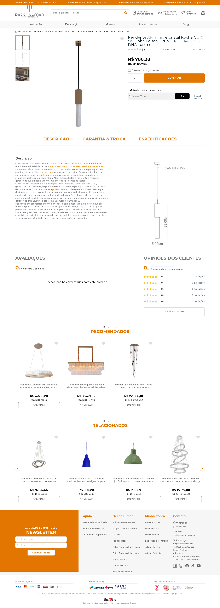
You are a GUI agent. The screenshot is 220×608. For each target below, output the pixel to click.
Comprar (174, 78)
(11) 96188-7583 (179, 526)
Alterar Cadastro (153, 553)
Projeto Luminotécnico (124, 528)
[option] (22, 42)
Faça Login (142, 11)
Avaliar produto (174, 311)
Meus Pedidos (152, 528)
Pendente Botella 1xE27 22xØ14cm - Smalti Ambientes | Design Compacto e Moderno (86, 481)
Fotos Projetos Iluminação (126, 547)
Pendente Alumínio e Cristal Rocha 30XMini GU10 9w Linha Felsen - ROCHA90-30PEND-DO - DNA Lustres (133, 387)
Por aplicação (119, 541)
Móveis (110, 24)
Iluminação (34, 24)
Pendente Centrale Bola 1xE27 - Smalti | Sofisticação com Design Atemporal (133, 480)
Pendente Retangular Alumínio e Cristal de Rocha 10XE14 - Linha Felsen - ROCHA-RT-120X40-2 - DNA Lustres (86, 387)
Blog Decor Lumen (122, 571)
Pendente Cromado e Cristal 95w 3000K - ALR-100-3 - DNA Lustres (39, 480)
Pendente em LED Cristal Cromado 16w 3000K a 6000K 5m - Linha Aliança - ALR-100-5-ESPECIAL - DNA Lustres (181, 481)
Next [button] (202, 468)
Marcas (116, 534)
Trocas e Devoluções (93, 528)
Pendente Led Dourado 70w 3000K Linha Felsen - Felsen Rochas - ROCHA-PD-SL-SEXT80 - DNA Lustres (38, 387)
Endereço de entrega (156, 541)
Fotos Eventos (119, 559)
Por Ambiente (148, 24)
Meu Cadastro (152, 522)
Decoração (72, 24)
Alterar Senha (152, 547)
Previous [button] (17, 468)
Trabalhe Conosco (121, 565)
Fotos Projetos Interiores (125, 553)
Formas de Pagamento (95, 534)
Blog (186, 24)
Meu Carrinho (152, 534)
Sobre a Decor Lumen (124, 522)
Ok (182, 96)
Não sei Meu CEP (198, 97)
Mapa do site (177, 594)
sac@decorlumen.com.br (184, 535)
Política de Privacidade (95, 522)
